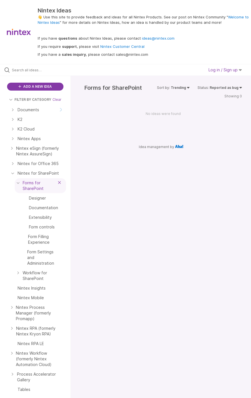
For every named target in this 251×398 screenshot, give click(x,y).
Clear (56, 99)
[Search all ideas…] (38, 70)
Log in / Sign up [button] (225, 69)
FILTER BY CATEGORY (30, 99)
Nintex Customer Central (122, 46)
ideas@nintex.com (158, 38)
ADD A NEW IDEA (35, 86)
